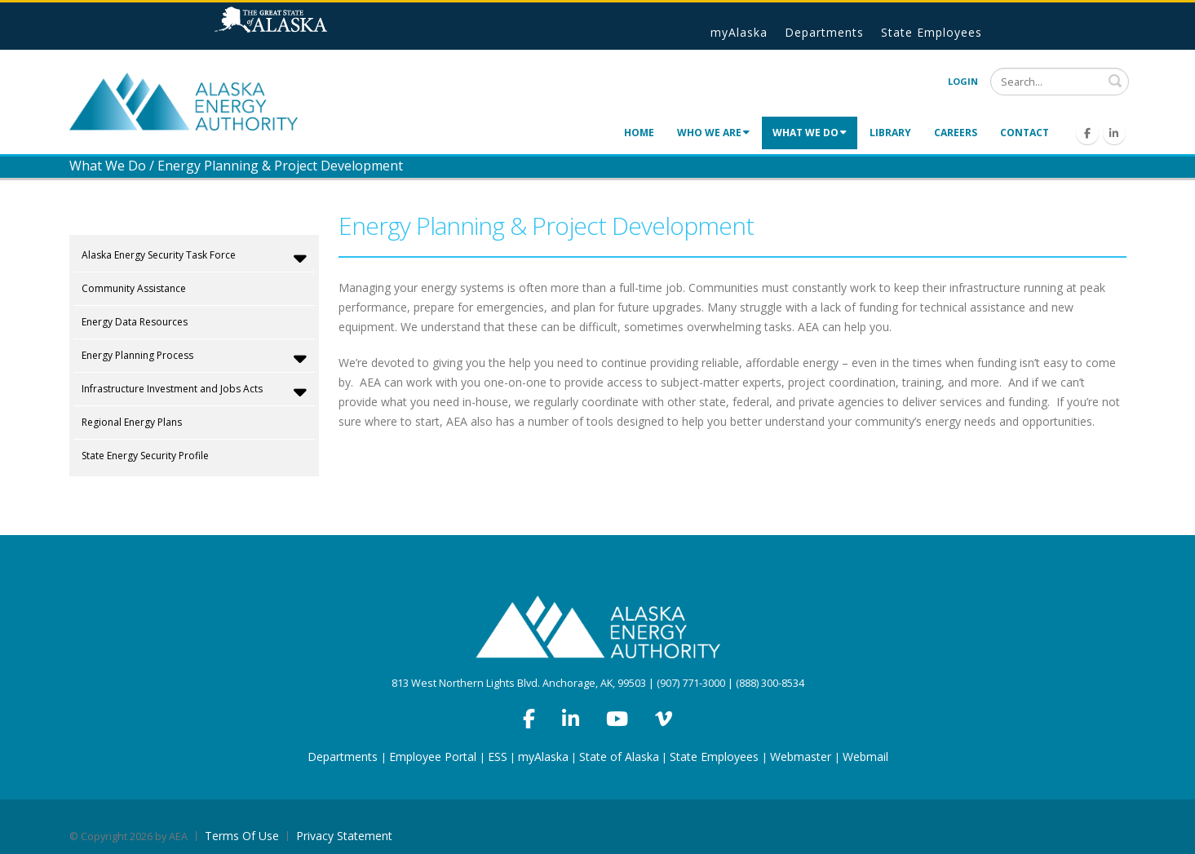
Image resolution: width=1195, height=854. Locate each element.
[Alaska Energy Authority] (183, 100)
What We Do (809, 132)
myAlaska (739, 32)
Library (890, 132)
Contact (1024, 132)
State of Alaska (292, 26)
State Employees (931, 32)
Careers (955, 132)
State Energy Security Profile (145, 455)
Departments (824, 32)
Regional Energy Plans (132, 422)
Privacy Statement (344, 835)
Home (639, 132)
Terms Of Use (242, 835)
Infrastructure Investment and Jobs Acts (194, 391)
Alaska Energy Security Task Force (194, 258)
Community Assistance (134, 288)
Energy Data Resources (135, 322)
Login (963, 81)
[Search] (1059, 81)
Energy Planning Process (194, 358)
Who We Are (713, 132)
